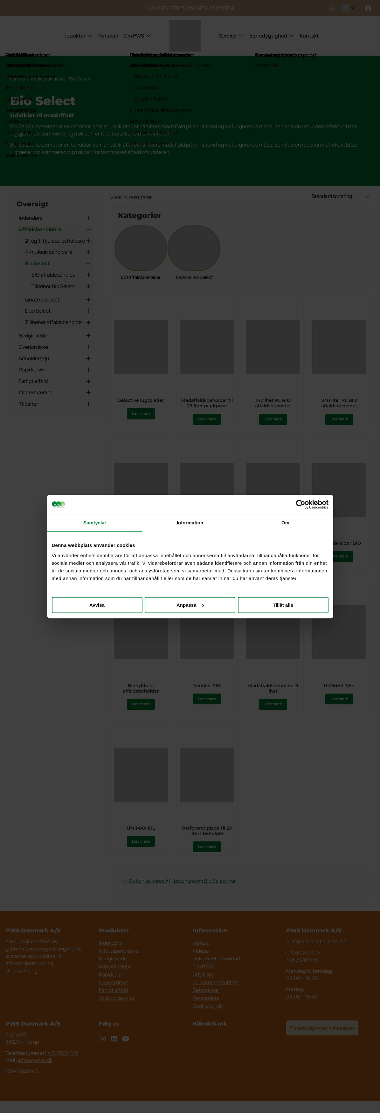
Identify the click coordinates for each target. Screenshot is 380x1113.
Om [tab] (285, 522)
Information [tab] (190, 522)
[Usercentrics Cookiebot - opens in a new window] (300, 504)
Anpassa (190, 605)
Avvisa (97, 605)
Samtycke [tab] (94, 522)
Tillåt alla (283, 605)
